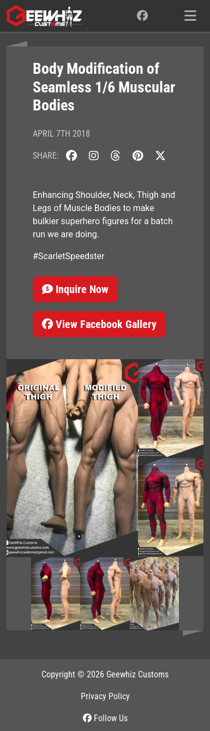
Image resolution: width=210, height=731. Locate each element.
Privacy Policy (105, 696)
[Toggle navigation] (190, 15)
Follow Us (105, 718)
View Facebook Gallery (99, 324)
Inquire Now (75, 289)
